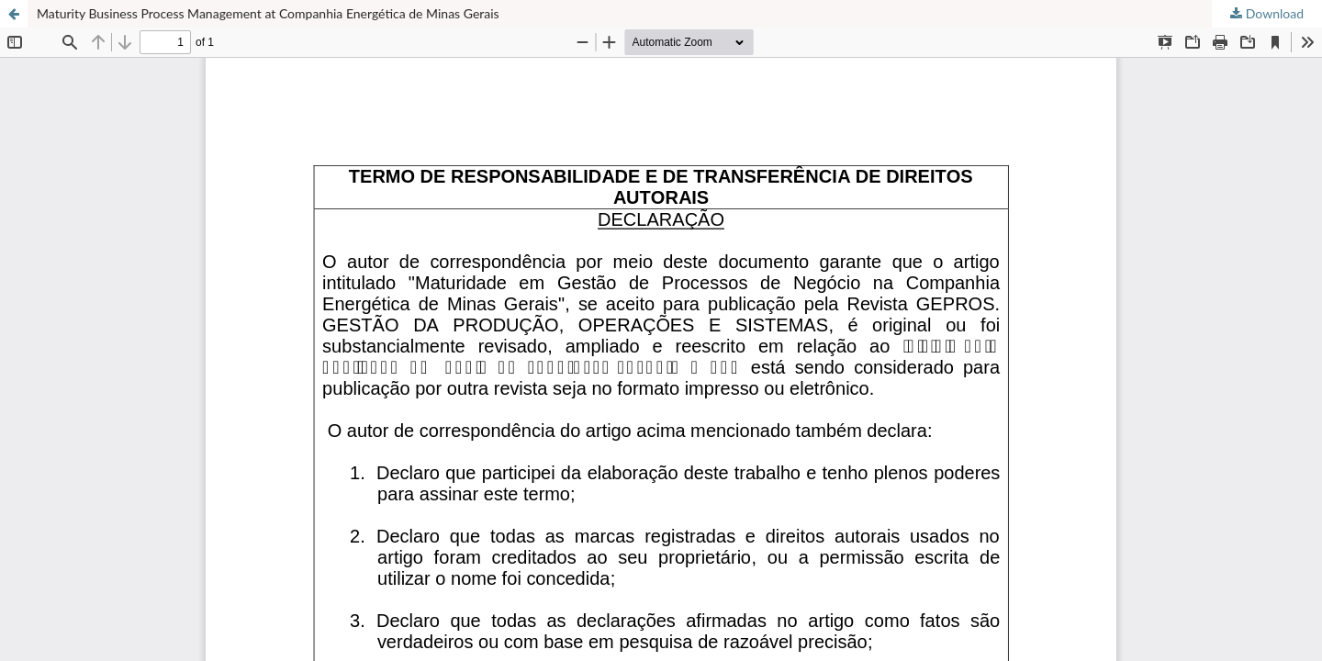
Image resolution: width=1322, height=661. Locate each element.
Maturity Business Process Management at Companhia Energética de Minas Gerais (268, 13)
